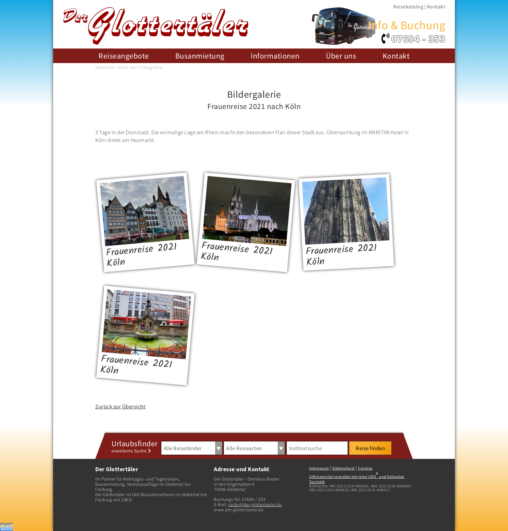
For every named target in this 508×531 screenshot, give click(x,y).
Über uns (341, 56)
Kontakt (436, 6)
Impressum (319, 468)
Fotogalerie (152, 67)
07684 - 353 (418, 38)
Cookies (365, 468)
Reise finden (370, 448)
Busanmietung (200, 56)
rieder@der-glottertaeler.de (255, 504)
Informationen (275, 56)
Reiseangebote (123, 56)
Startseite (104, 67)
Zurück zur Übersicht (120, 406)
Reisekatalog (408, 6)
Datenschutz (343, 468)
